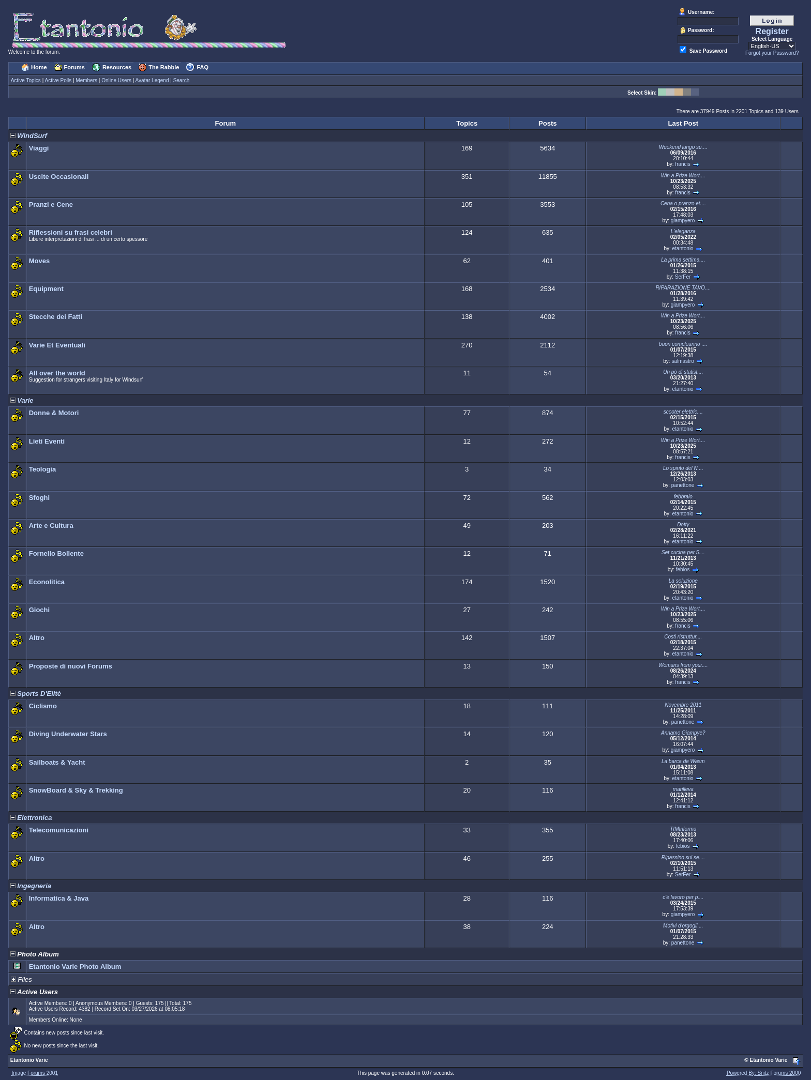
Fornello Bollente (56, 553)
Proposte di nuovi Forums (70, 666)
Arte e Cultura (51, 525)
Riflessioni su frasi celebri (70, 232)
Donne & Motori (54, 413)
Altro (36, 638)
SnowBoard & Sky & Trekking (76, 790)
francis (682, 164)
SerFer (683, 277)
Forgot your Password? (772, 53)
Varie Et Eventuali (57, 345)
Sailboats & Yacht (57, 762)
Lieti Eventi (47, 441)
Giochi (39, 610)
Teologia (42, 469)
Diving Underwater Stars (68, 734)
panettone (683, 485)
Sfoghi (39, 497)
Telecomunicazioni (58, 830)
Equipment (46, 289)
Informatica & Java (59, 898)
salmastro (682, 361)
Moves (39, 261)
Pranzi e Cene (51, 204)
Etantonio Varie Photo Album (75, 966)
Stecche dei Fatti (55, 317)
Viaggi (39, 148)
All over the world (57, 373)
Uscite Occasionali (59, 176)
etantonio (683, 248)
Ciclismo (43, 706)
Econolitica (47, 582)
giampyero (683, 220)
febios (683, 569)
